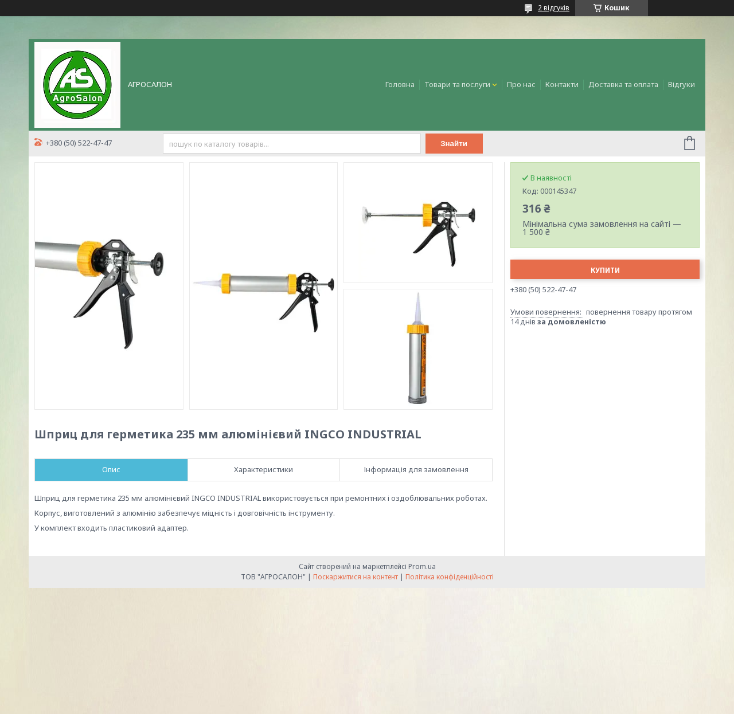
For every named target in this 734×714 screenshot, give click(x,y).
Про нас (521, 84)
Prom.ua (422, 566)
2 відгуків (553, 8)
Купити (605, 270)
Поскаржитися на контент (355, 577)
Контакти (562, 84)
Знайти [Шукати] (453, 143)
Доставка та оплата (623, 84)
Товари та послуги (457, 84)
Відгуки (681, 84)
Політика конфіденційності (449, 577)
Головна (400, 84)
